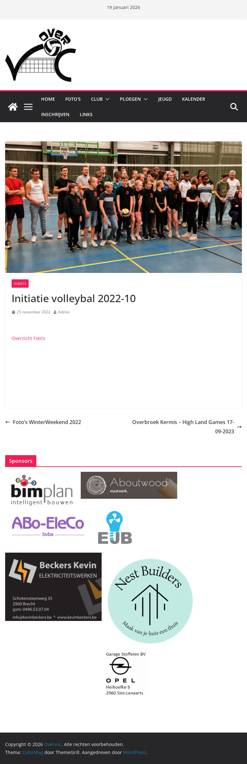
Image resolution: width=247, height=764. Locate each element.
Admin (64, 312)
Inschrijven (55, 114)
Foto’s (73, 99)
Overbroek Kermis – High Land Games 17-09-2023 (187, 427)
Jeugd (165, 99)
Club (97, 99)
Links (86, 114)
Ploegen (130, 99)
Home (48, 99)
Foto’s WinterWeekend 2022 (43, 422)
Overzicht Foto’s (28, 338)
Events (20, 283)
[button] (106, 99)
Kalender (193, 99)
